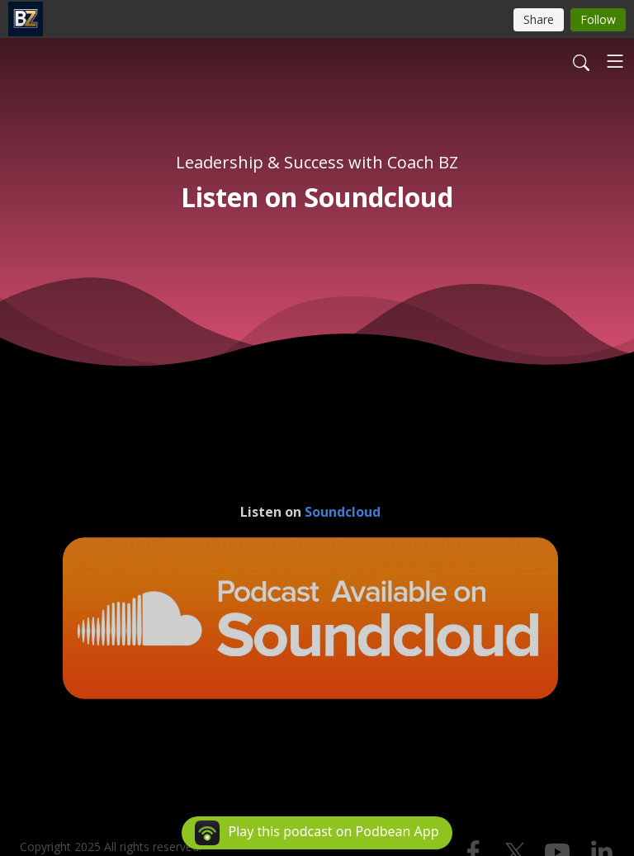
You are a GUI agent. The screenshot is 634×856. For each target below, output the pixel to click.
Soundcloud (343, 512)
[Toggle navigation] (615, 61)
